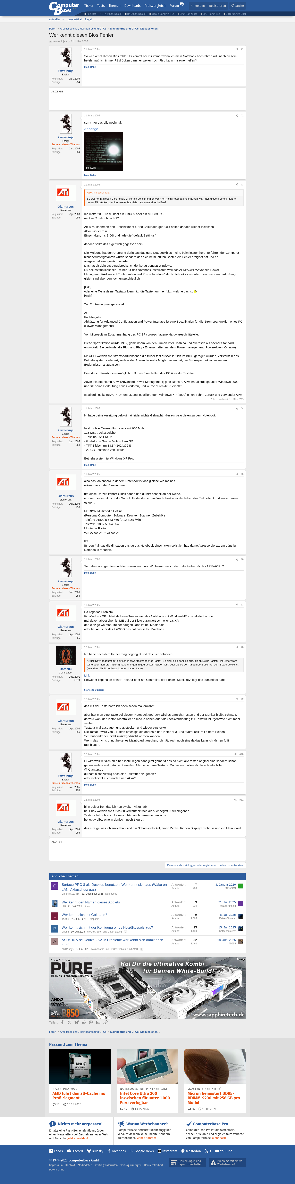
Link (87, 675)
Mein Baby (90, 67)
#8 (242, 647)
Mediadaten (85, 1165)
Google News (144, 1151)
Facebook (119, 1151)
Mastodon (193, 1151)
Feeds (58, 1151)
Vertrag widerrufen (106, 1165)
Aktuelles (54, 19)
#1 (242, 49)
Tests (101, 5)
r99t (64, 906)
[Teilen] (236, 49)
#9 (242, 699)
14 (123, 1109)
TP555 (232, 943)
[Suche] (237, 6)
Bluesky (97, 1151)
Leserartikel (74, 19)
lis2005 (65, 919)
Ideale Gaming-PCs (162, 14)
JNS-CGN (230, 888)
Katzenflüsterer (227, 918)
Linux (87, 906)
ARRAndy (67, 949)
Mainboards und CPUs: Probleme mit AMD (114, 949)
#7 (242, 605)
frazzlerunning (228, 905)
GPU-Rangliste (188, 14)
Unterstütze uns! (236, 14)
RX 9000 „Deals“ (136, 14)
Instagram (169, 1151)
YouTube (226, 1151)
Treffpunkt (93, 919)
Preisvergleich (155, 5)
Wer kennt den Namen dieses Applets (91, 902)
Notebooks (111, 893)
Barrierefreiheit (153, 1165)
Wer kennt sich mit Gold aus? (84, 915)
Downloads (132, 5)
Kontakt (70, 1165)
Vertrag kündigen (131, 1165)
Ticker (88, 5)
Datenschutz (56, 1169)
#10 (241, 754)
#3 (242, 184)
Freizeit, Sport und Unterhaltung (104, 931)
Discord (77, 1151)
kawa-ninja (59, 41)
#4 (242, 408)
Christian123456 (70, 893)
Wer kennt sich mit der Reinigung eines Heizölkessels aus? (107, 927)
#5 (242, 474)
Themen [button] (114, 5)
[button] (63, 19)
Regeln (89, 19)
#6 (242, 559)
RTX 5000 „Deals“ (112, 14)
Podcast (91, 14)
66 (191, 1109)
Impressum (56, 1165)
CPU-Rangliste (211, 14)
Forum (174, 5)
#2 (242, 115)
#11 (241, 799)
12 (56, 1104)
